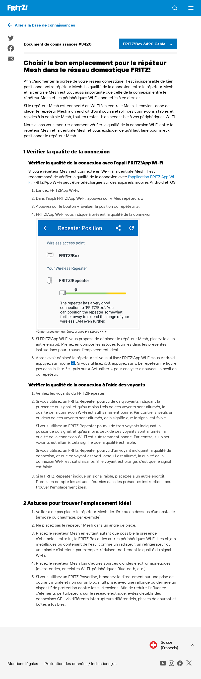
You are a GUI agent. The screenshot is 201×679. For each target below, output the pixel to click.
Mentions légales (23, 663)
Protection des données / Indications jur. (80, 663)
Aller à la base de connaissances (45, 25)
